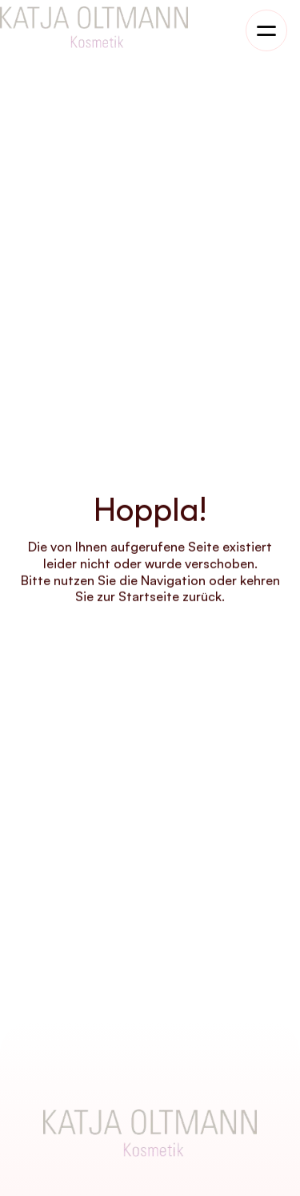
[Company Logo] (150, 1133)
